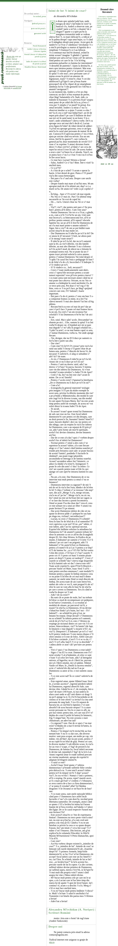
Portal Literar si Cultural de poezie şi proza (35, 55)
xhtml (102, 164)
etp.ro (51, 942)
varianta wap (17, 88)
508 (109, 164)
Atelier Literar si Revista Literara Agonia (36, 50)
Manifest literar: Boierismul (35, 67)
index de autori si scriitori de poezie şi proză (36, 63)
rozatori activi (40, 33)
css (106, 164)
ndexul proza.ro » (39, 24)
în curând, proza (39, 16)
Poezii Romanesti (39, 46)
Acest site (11, 56)
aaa (112, 164)
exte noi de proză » (38, 29)
